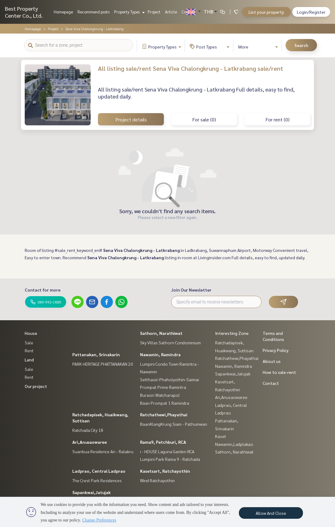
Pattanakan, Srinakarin (96, 354)
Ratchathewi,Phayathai (163, 414)
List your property (266, 12)
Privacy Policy (276, 350)
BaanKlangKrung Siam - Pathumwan (173, 424)
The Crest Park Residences (97, 480)
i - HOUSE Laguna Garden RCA (167, 451)
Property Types (128, 11)
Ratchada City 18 (87, 430)
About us (272, 361)
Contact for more (42, 289)
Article (171, 11)
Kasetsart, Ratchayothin (165, 471)
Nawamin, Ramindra (160, 354)
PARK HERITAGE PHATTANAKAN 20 (102, 364)
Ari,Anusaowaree (89, 442)
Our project (36, 386)
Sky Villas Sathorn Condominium (170, 342)
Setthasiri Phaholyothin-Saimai (169, 379)
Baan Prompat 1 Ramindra (164, 403)
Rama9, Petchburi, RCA (163, 442)
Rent (29, 350)
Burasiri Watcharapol (160, 395)
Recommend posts (93, 11)
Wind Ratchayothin (157, 480)
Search (301, 45)
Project (154, 11)
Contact (189, 11)
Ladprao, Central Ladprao (98, 471)
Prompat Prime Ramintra (163, 387)
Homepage (63, 11)
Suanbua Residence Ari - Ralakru (102, 451)
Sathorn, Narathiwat (161, 333)
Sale (29, 342)
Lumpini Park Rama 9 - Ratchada (170, 459)
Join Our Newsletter (191, 289)
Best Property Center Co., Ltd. (24, 12)
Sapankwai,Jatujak (91, 492)
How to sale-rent (279, 372)
